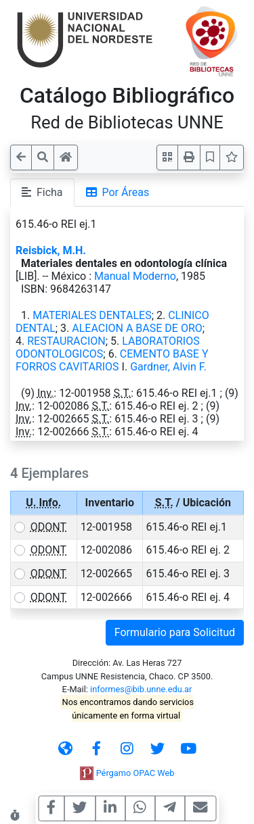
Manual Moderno (135, 276)
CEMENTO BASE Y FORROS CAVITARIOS (112, 360)
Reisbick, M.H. (51, 250)
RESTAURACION (66, 341)
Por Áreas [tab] (118, 192)
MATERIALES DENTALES (92, 315)
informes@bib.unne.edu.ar (141, 689)
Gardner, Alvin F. (168, 366)
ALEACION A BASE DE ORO (137, 328)
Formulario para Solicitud (174, 632)
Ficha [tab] (42, 192)
